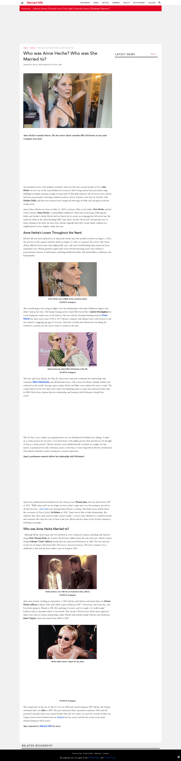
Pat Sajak (68, 8)
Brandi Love (55, 8)
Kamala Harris (82, 8)
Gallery (152, 3)
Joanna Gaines (40, 8)
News (96, 3)
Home (25, 48)
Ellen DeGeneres (41, 382)
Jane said (43, 509)
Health (126, 3)
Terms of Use (110, 758)
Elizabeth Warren (99, 8)
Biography (85, 3)
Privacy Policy (94, 758)
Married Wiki (35, 2)
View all (153, 54)
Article (105, 3)
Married (116, 3)
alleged (60, 717)
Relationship (139, 3)
